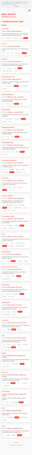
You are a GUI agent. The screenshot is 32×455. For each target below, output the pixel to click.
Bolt (3, 408)
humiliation (11, 246)
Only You (5, 372)
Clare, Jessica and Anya (14, 31)
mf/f (4, 363)
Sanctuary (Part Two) (8, 76)
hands (12, 243)
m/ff (4, 311)
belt (11, 103)
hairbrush (9, 68)
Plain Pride (5, 28)
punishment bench (20, 243)
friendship (19, 261)
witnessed (25, 344)
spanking (8, 38)
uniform (5, 228)
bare (18, 383)
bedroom (20, 187)
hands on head (6, 210)
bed (12, 53)
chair (14, 68)
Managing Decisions (8, 127)
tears (21, 103)
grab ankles (18, 172)
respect (26, 261)
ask (22, 136)
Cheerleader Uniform (8, 216)
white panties (24, 417)
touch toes (9, 187)
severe (13, 276)
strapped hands (17, 207)
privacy (4, 88)
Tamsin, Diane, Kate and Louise (16, 322)
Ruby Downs (6, 284)
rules (16, 70)
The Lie (4, 44)
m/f (3, 53)
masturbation (10, 417)
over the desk (15, 363)
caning (7, 261)
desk (12, 151)
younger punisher (20, 246)
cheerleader (9, 225)
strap (16, 205)
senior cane (11, 296)
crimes (4, 420)
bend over (17, 53)
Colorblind (5, 320)
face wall (26, 207)
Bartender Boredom (8, 94)
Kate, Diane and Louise (15, 254)
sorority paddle (10, 169)
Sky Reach (5, 178)
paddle (17, 169)
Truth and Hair (6, 252)
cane (20, 38)
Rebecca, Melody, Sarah (14, 410)
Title (3, 234)
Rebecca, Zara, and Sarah (15, 97)
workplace (5, 172)
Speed (4, 353)
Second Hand (6, 109)
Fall (3, 335)
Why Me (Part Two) (7, 142)
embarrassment (6, 278)
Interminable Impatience (9, 160)
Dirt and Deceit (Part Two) (9, 267)
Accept (16, 6)
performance (12, 228)
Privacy (16, 442)
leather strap (10, 205)
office (17, 151)
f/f (3, 38)
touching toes (15, 294)
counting (5, 154)
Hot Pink (4, 59)
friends (4, 121)
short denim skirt (7, 366)
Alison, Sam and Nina (13, 46)
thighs (10, 207)
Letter (4, 426)
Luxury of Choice (7, 196)
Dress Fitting (6, 391)
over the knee (9, 118)
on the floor (24, 383)
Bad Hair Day (6, 302)
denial (13, 210)
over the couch (6, 385)
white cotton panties (7, 70)
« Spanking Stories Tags (12, 21)
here (19, 3)
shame (14, 435)
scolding (8, 435)
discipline (15, 38)
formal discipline (24, 86)
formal (14, 314)
